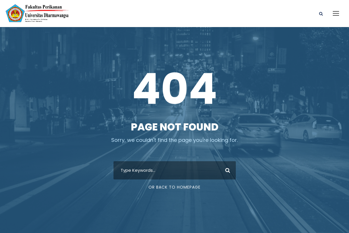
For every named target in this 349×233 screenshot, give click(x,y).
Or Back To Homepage (174, 187)
